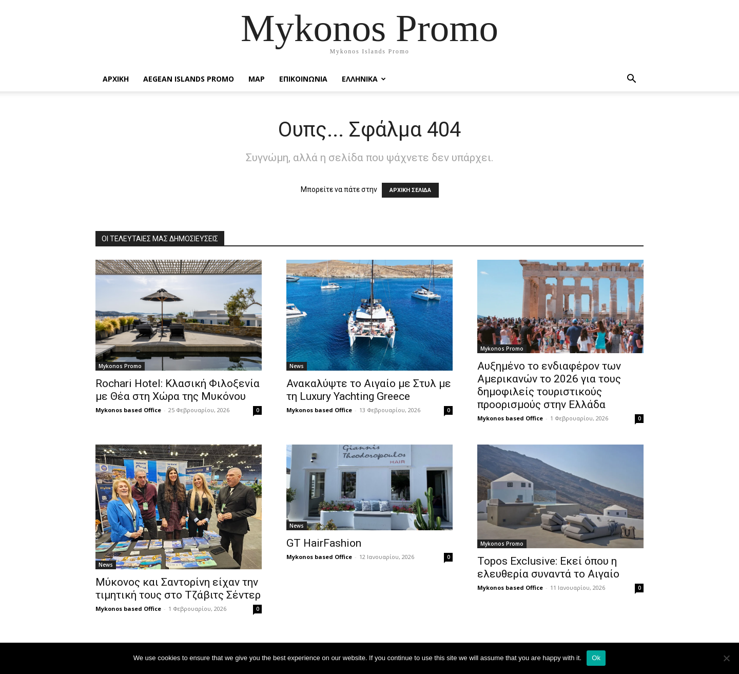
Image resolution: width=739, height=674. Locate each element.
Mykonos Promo (120, 366)
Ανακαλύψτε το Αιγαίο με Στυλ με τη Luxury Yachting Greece (368, 389)
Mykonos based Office (128, 410)
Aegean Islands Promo (188, 79)
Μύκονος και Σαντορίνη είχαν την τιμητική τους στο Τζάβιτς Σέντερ (178, 588)
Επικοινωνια (303, 79)
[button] (631, 80)
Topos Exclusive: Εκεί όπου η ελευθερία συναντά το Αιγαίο (548, 567)
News (296, 366)
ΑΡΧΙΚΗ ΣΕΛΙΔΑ (410, 190)
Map (256, 79)
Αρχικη (116, 79)
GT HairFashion (323, 543)
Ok (596, 658)
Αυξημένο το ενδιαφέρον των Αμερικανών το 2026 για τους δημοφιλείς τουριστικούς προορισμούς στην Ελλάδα (549, 385)
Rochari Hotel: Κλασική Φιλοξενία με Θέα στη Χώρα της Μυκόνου (177, 389)
